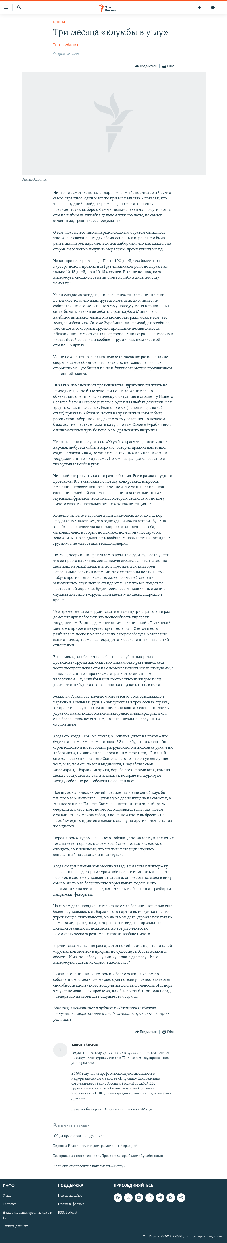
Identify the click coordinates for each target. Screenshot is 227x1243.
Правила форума (71, 1204)
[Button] (146, 66)
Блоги (59, 22)
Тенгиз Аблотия (65, 45)
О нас (7, 1196)
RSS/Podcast (67, 1213)
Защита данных (15, 1226)
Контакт (9, 1204)
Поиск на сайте (70, 1196)
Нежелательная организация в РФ (27, 1215)
